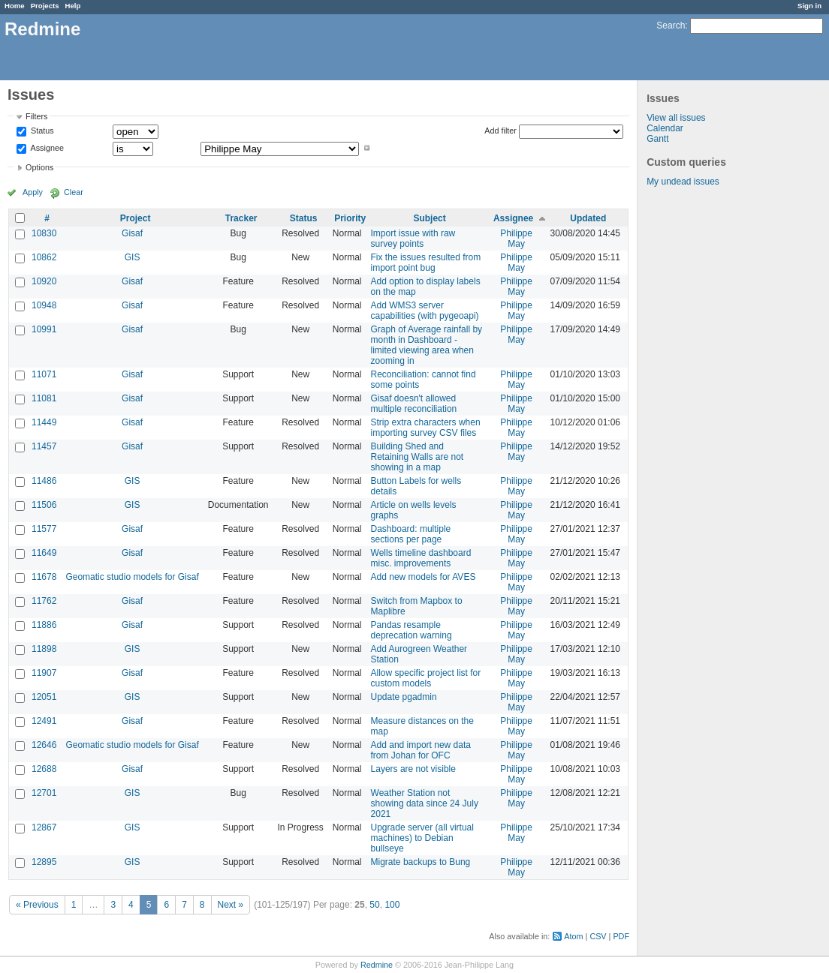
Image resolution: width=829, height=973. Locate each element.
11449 (44, 422)
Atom (573, 936)
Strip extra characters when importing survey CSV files (426, 427)
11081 (44, 398)
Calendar (665, 128)
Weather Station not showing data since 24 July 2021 (424, 803)
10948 (44, 305)
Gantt (657, 139)
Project (135, 218)
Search (670, 25)
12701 (44, 793)
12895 (44, 862)
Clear (73, 192)
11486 (44, 481)
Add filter (500, 130)
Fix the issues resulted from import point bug (426, 262)
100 (391, 904)
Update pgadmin (404, 697)
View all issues (676, 118)
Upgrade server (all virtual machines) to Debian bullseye (422, 838)
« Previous (37, 904)
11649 (44, 553)
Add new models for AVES (423, 577)
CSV (597, 936)
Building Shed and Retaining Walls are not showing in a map (417, 457)
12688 (44, 769)
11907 (44, 673)
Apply (33, 192)
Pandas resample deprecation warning (411, 630)
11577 (44, 529)
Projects (45, 6)
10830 (44, 233)
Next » (231, 904)
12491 (44, 721)
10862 (44, 257)
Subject (429, 218)
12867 (44, 827)
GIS (132, 257)
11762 (44, 601)
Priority (350, 218)
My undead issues (683, 181)
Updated (588, 218)
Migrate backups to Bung (421, 862)
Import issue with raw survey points (413, 238)
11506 (44, 505)
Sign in (809, 6)
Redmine (376, 964)
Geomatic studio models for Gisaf (131, 577)
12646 (44, 745)
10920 (44, 281)
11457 (44, 446)
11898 (44, 649)
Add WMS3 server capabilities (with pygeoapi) (425, 310)
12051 (44, 697)
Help (73, 6)
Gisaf (132, 233)
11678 (44, 577)
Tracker (241, 218)
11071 (44, 374)
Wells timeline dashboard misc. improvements (421, 558)
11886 (44, 625)
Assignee (46, 147)
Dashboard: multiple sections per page (411, 534)
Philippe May (516, 238)
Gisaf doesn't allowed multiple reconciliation (414, 403)
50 (374, 904)
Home (15, 6)
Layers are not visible (413, 769)
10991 (44, 329)
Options (39, 167)
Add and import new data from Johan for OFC (421, 750)
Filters (36, 116)
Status (41, 131)
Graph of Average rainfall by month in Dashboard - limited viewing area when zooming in (427, 345)
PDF (621, 936)
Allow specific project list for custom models (426, 678)
